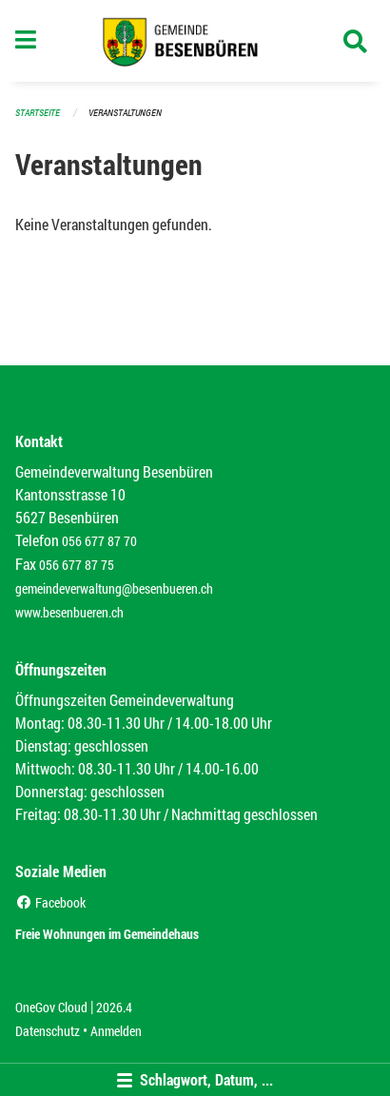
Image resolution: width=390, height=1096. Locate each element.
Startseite (37, 113)
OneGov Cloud (51, 1007)
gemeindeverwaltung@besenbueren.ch (114, 588)
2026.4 (114, 1007)
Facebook (50, 902)
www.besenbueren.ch (69, 612)
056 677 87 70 (99, 541)
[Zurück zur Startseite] (195, 41)
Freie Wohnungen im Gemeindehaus (107, 934)
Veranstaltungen (125, 113)
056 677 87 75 (76, 565)
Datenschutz (47, 1031)
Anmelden (116, 1031)
